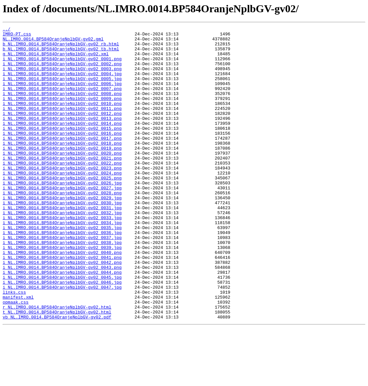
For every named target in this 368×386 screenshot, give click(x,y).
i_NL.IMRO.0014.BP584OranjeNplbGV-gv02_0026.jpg (62, 214)
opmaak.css (16, 358)
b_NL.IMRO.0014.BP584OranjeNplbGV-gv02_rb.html (61, 48)
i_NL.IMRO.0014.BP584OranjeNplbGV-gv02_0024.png (62, 203)
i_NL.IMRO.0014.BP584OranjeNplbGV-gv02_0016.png (62, 155)
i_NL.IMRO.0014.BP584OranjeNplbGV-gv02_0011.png (62, 125)
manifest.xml (18, 352)
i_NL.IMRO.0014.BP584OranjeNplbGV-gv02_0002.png (62, 71)
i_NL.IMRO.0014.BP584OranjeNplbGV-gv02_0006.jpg (62, 95)
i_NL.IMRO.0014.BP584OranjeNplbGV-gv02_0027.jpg (62, 220)
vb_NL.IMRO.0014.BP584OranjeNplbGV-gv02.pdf (57, 375)
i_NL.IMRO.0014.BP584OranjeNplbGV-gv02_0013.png (62, 137)
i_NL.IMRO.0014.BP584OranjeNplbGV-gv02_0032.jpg (62, 250)
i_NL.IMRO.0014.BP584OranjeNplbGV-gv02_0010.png (62, 119)
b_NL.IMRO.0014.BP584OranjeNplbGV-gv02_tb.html (61, 54)
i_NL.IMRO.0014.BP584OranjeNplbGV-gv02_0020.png (62, 179)
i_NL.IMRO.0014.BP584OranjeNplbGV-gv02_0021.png (62, 185)
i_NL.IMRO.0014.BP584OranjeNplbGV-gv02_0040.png (62, 298)
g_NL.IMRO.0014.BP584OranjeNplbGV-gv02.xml (56, 60)
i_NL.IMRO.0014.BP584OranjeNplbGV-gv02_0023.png (62, 197)
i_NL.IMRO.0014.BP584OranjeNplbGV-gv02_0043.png (62, 316)
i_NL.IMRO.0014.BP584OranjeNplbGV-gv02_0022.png (62, 191)
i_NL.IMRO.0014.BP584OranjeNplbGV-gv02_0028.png (62, 226)
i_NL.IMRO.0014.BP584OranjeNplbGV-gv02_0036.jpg (62, 274)
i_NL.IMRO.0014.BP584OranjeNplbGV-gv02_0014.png (62, 143)
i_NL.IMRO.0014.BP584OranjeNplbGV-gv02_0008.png (62, 107)
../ (6, 30)
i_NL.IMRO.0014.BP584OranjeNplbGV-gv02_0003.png (62, 77)
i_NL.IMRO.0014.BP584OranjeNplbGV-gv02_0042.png (62, 310)
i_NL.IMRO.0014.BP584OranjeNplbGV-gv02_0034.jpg (62, 262)
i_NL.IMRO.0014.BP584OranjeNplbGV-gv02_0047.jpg (62, 340)
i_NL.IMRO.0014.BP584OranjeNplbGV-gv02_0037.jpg (62, 280)
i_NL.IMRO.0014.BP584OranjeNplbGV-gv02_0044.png (62, 322)
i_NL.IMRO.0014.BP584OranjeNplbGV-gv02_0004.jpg (62, 83)
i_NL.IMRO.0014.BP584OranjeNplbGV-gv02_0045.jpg (62, 328)
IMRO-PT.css (17, 36)
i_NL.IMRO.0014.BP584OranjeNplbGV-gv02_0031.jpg (62, 244)
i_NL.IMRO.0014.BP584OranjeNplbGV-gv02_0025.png (62, 209)
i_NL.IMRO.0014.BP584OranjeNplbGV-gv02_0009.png (62, 113)
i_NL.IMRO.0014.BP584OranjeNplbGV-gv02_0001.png (62, 66)
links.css (14, 346)
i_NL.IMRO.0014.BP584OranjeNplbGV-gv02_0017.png (62, 161)
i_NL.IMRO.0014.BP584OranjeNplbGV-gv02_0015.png (62, 149)
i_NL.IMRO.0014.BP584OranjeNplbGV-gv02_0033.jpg (62, 256)
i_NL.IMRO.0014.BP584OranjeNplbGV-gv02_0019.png (62, 173)
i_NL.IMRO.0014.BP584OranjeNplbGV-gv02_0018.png (62, 167)
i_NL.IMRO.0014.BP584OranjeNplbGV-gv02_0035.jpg (62, 268)
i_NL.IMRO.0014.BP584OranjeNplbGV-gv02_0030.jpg (62, 238)
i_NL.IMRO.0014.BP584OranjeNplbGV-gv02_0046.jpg (62, 334)
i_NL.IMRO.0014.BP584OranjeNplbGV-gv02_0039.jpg (62, 292)
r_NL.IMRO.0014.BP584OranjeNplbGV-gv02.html (57, 363)
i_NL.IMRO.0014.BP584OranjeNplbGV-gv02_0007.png (62, 101)
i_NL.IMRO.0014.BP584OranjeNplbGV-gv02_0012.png (62, 131)
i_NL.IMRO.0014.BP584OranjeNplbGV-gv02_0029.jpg (62, 232)
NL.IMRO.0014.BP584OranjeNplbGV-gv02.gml (53, 42)
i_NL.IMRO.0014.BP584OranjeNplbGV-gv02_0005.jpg (62, 89)
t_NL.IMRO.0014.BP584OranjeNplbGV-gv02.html (57, 369)
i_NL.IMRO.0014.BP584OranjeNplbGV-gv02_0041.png (62, 304)
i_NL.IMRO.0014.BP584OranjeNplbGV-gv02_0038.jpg (62, 286)
